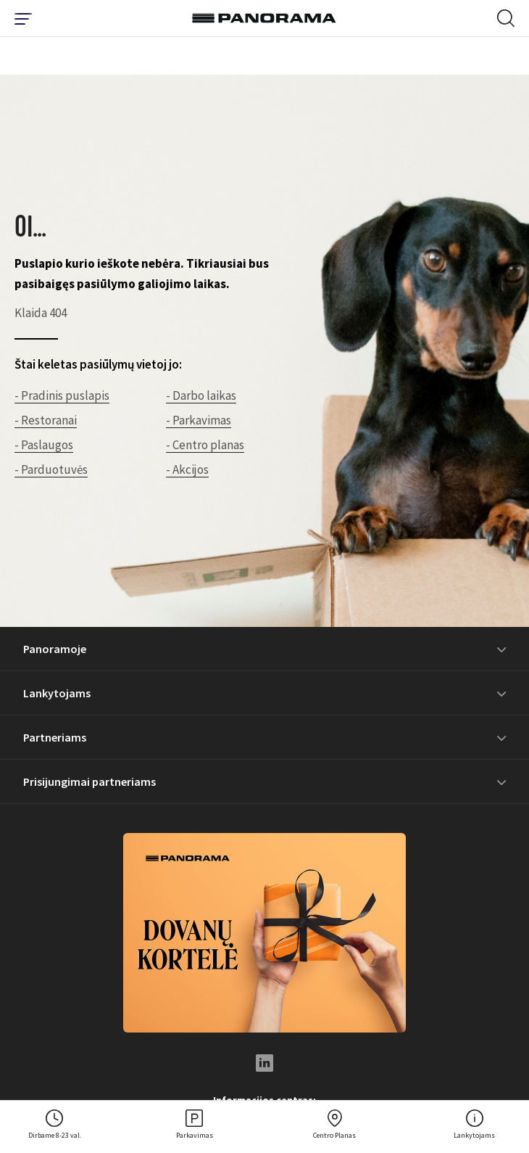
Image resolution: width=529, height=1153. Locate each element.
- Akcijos (187, 469)
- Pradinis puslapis (61, 395)
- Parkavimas (198, 420)
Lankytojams (57, 693)
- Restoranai (45, 420)
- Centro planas (205, 445)
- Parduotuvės (51, 469)
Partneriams (54, 737)
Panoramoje (54, 648)
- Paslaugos (43, 445)
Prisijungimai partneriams (89, 781)
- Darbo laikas (201, 395)
